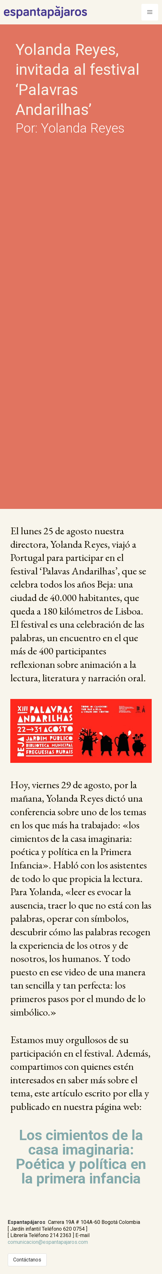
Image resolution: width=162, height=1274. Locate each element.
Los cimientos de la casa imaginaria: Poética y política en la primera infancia (81, 1157)
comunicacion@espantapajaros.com (48, 1242)
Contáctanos (27, 1260)
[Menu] (149, 12)
